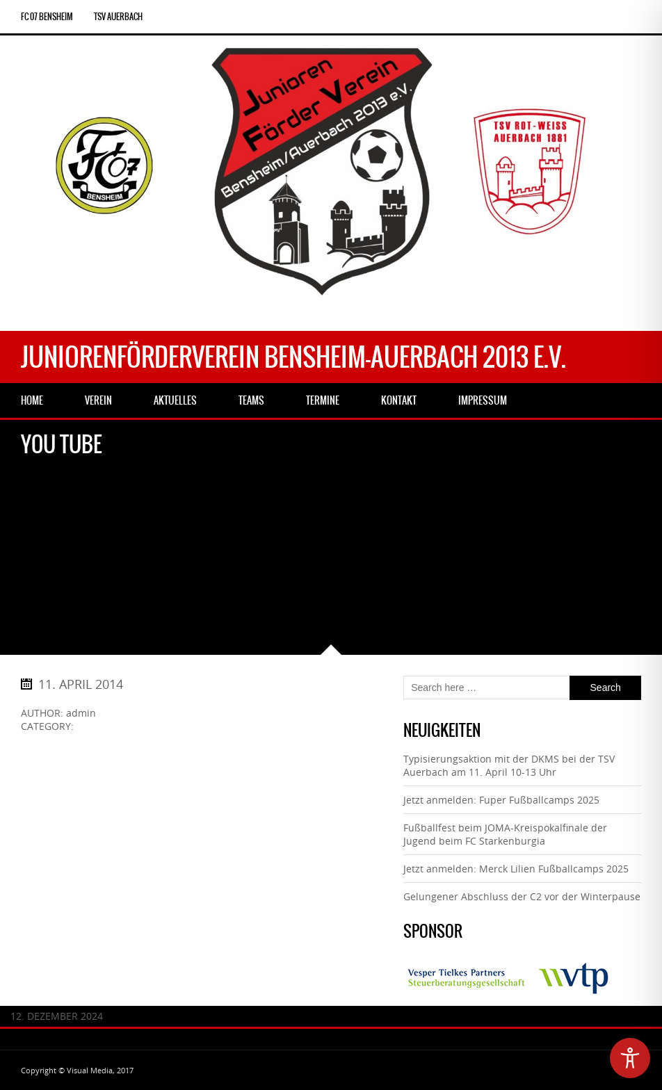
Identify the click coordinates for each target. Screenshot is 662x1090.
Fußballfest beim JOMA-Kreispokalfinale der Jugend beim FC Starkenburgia (505, 834)
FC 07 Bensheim (47, 16)
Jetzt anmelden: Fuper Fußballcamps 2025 (501, 799)
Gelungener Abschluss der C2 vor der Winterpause (521, 896)
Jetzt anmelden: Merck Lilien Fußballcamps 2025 (516, 868)
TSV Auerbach (118, 16)
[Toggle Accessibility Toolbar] (630, 1058)
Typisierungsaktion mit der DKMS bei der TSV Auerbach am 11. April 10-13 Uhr (509, 765)
